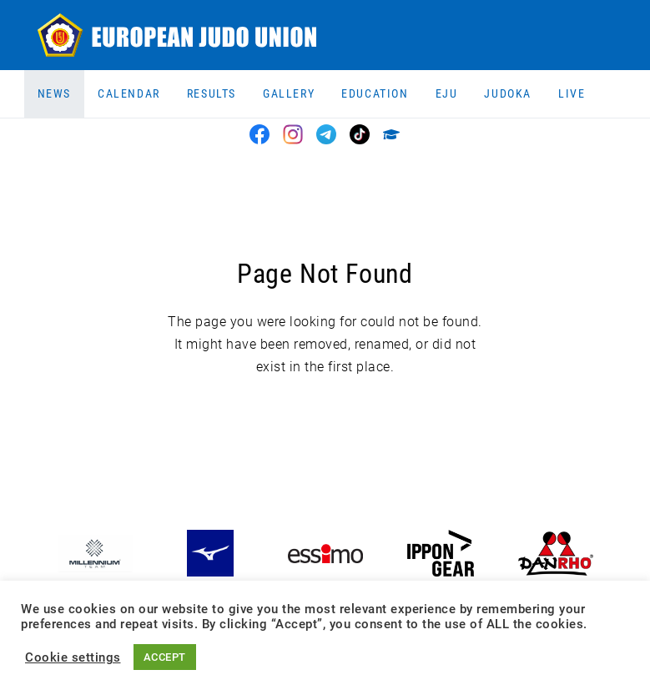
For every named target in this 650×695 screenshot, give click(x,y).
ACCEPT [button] (165, 657)
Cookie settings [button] (73, 657)
